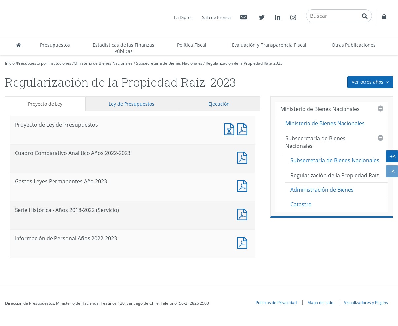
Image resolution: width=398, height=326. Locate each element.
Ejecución (219, 104)
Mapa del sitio (320, 302)
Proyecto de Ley (45, 104)
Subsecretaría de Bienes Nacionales (169, 63)
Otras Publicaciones (354, 45)
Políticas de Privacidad (276, 302)
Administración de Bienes (322, 189)
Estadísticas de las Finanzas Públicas (123, 48)
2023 (278, 63)
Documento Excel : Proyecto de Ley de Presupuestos (230, 128)
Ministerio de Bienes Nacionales (103, 63)
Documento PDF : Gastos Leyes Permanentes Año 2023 (243, 185)
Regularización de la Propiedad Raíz (238, 63)
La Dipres (183, 17)
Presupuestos (55, 45)
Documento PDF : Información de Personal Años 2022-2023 (243, 242)
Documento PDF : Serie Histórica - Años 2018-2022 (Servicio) (243, 213)
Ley (131, 104)
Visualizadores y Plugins (366, 302)
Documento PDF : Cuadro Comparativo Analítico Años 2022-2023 (243, 156)
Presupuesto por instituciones (44, 63)
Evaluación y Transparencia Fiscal (269, 45)
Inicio (10, 63)
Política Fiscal (191, 45)
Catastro (301, 204)
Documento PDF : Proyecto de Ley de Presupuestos (243, 128)
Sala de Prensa (216, 17)
